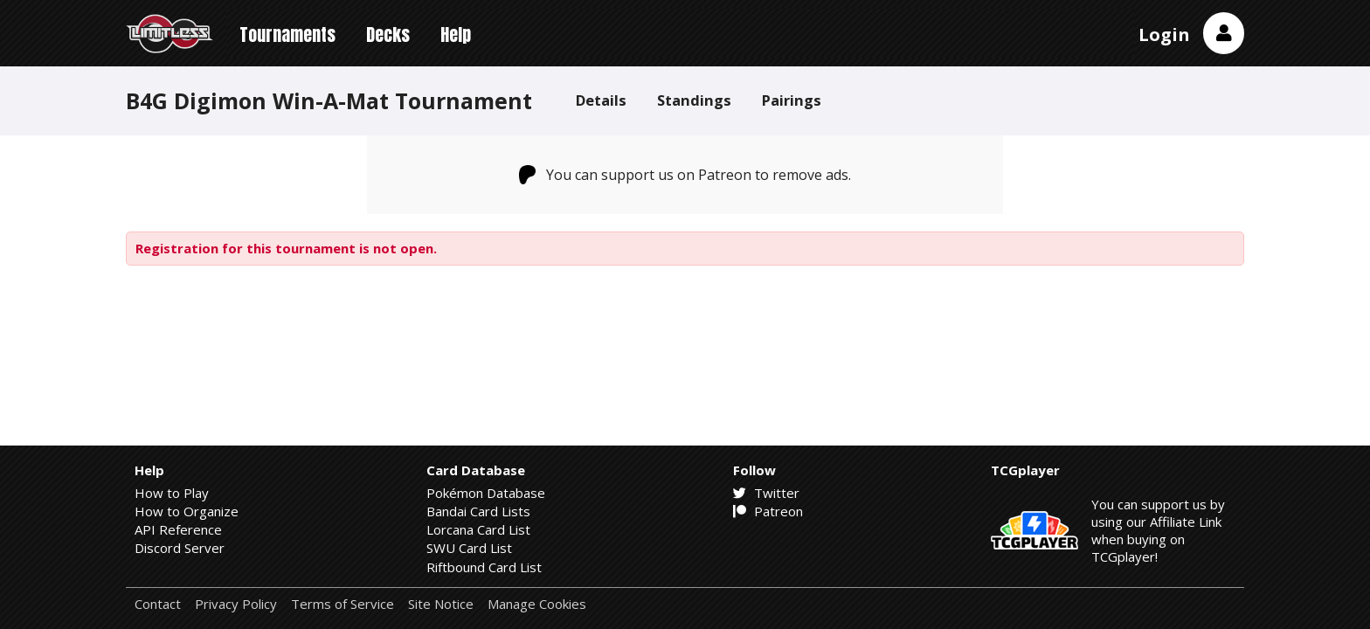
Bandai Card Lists (478, 511)
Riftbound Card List (484, 567)
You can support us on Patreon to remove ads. (685, 174)
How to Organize (187, 511)
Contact (158, 604)
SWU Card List (469, 547)
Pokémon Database (485, 492)
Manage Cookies (537, 604)
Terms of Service (342, 604)
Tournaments (287, 34)
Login (1164, 34)
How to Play (172, 492)
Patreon (768, 511)
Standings (694, 100)
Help (455, 34)
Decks (388, 34)
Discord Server (180, 547)
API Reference (178, 529)
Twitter (766, 492)
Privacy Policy (236, 604)
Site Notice (441, 604)
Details (601, 100)
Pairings (791, 100)
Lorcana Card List (478, 529)
